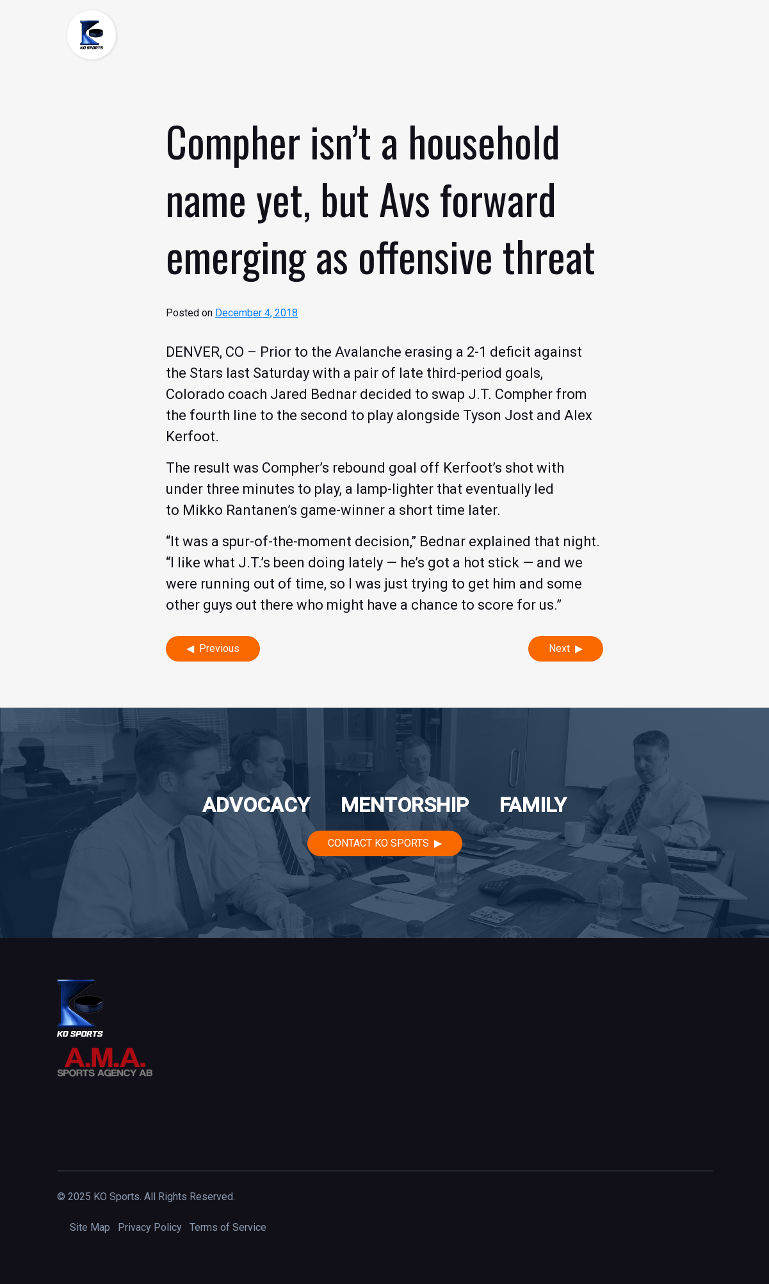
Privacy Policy (150, 1227)
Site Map (90, 1227)
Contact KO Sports (378, 843)
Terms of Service (228, 1227)
